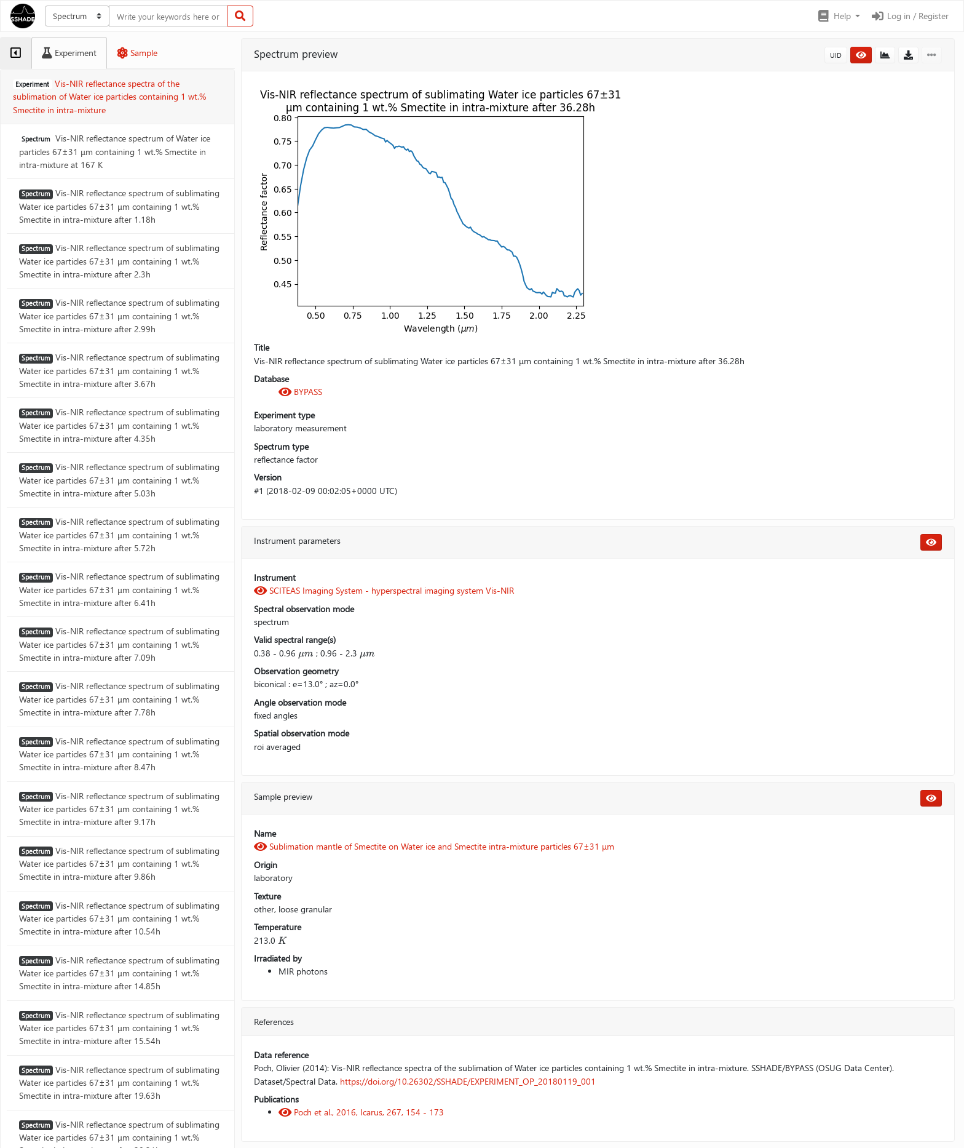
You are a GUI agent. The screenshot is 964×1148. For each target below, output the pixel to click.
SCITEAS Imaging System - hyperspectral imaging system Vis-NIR (384, 590)
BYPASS (300, 391)
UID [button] (836, 55)
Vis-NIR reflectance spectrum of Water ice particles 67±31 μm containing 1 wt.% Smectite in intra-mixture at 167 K (114, 151)
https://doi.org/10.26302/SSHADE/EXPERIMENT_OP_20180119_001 (468, 1081)
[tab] (15, 53)
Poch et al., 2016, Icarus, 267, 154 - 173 (361, 1112)
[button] (838, 16)
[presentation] (306, 653)
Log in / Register (909, 16)
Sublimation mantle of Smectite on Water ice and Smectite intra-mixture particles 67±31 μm (434, 846)
